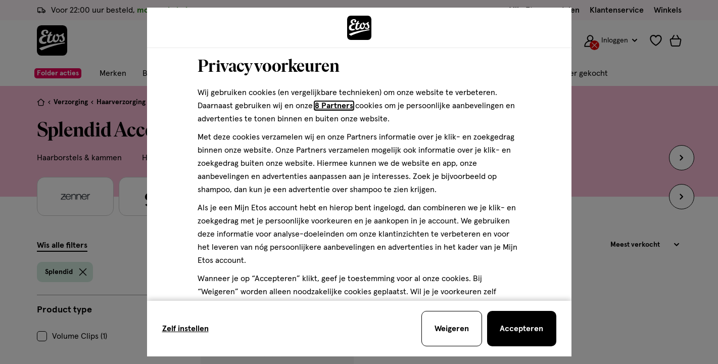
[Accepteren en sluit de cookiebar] (521, 328)
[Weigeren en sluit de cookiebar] (451, 328)
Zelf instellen (185, 329)
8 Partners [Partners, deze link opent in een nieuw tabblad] (334, 106)
